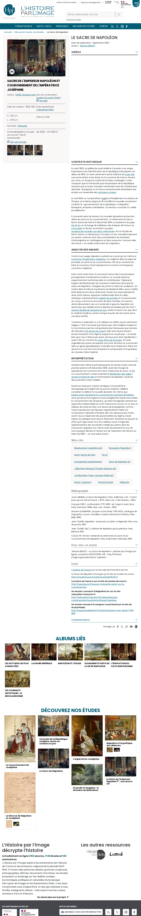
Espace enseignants (91, 2)
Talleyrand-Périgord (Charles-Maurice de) (95, 468)
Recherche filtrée (84, 26)
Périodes (61, 26)
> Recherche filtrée (73, 19)
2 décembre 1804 (45, 109)
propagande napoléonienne (88, 461)
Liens (74, 563)
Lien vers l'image (18, 142)
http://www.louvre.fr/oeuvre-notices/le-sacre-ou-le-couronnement (98, 586)
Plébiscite (124, 482)
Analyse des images (85, 249)
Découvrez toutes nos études (29, 32)
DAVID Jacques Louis (25, 94)
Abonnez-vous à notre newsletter (81, 912)
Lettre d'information (66, 2)
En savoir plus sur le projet (51, 897)
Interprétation (82, 358)
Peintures (22, 125)
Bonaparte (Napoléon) (120, 448)
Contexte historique (86, 162)
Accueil (8, 32)
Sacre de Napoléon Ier (119, 461)
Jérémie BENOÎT (87, 45)
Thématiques (23, 26)
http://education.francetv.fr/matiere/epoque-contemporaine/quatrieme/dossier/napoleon (94, 599)
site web (43, 100)
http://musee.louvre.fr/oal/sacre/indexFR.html (94, 577)
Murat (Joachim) (82, 482)
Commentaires (80, 619)
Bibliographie (79, 491)
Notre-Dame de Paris (84, 454)
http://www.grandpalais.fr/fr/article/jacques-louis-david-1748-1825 (102, 612)
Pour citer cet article (84, 545)
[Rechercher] (90, 14)
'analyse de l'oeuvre (82, 569)
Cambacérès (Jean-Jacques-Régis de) (94, 475)
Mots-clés (43, 26)
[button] (15, 150)
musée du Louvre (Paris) (48, 97)
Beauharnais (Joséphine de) (88, 448)
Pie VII (104, 454)
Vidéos (103, 26)
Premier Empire (105, 482)
